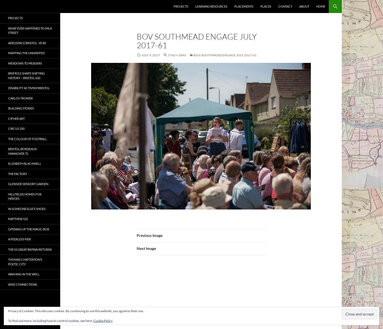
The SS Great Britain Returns (30, 249)
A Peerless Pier (19, 239)
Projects (181, 6)
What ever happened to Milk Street (30, 31)
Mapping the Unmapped (26, 53)
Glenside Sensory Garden (28, 184)
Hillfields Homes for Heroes (25, 196)
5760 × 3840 (177, 55)
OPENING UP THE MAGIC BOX (28, 229)
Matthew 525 (18, 219)
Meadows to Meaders (25, 63)
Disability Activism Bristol (29, 88)
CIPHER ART (16, 118)
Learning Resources (211, 6)
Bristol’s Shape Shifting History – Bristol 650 (26, 76)
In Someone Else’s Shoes (27, 209)
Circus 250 (16, 128)
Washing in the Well (24, 274)
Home (320, 6)
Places (265, 6)
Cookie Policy (103, 321)
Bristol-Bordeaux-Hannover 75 (23, 151)
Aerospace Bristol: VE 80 (27, 43)
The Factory (17, 174)
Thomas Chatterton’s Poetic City (25, 262)
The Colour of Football (27, 139)
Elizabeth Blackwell (24, 163)
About (304, 6)
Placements (243, 6)
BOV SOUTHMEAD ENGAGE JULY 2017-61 (225, 55)
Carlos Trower (20, 98)
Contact (285, 6)
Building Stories (21, 108)
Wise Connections (22, 284)
